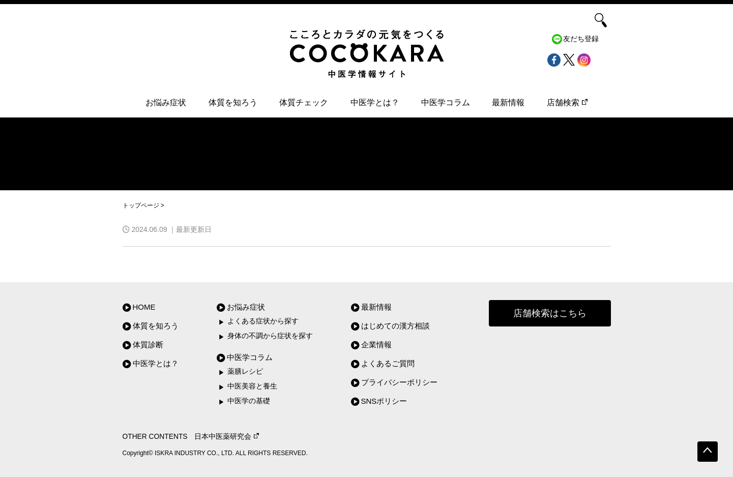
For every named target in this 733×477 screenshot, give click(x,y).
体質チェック (303, 102)
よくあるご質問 (388, 363)
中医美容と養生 (252, 386)
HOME (144, 307)
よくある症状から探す (263, 321)
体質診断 (148, 344)
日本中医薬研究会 (226, 436)
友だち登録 (581, 39)
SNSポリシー (384, 401)
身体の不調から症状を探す (270, 336)
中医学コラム (445, 102)
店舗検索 (567, 102)
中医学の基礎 (248, 401)
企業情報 (376, 344)
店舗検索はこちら (550, 313)
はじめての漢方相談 (395, 325)
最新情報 (508, 102)
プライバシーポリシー (399, 382)
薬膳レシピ (245, 371)
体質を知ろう (233, 102)
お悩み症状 (165, 102)
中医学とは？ (374, 102)
